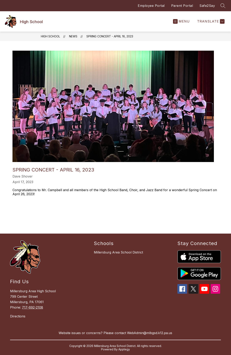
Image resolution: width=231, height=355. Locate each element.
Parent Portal (182, 6)
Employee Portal (151, 6)
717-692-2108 (32, 307)
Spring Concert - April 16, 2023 (109, 36)
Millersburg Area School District (118, 252)
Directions (17, 316)
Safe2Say (207, 6)
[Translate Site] (210, 21)
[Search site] (223, 5)
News (73, 36)
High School (50, 36)
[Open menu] (181, 21)
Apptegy (124, 349)
